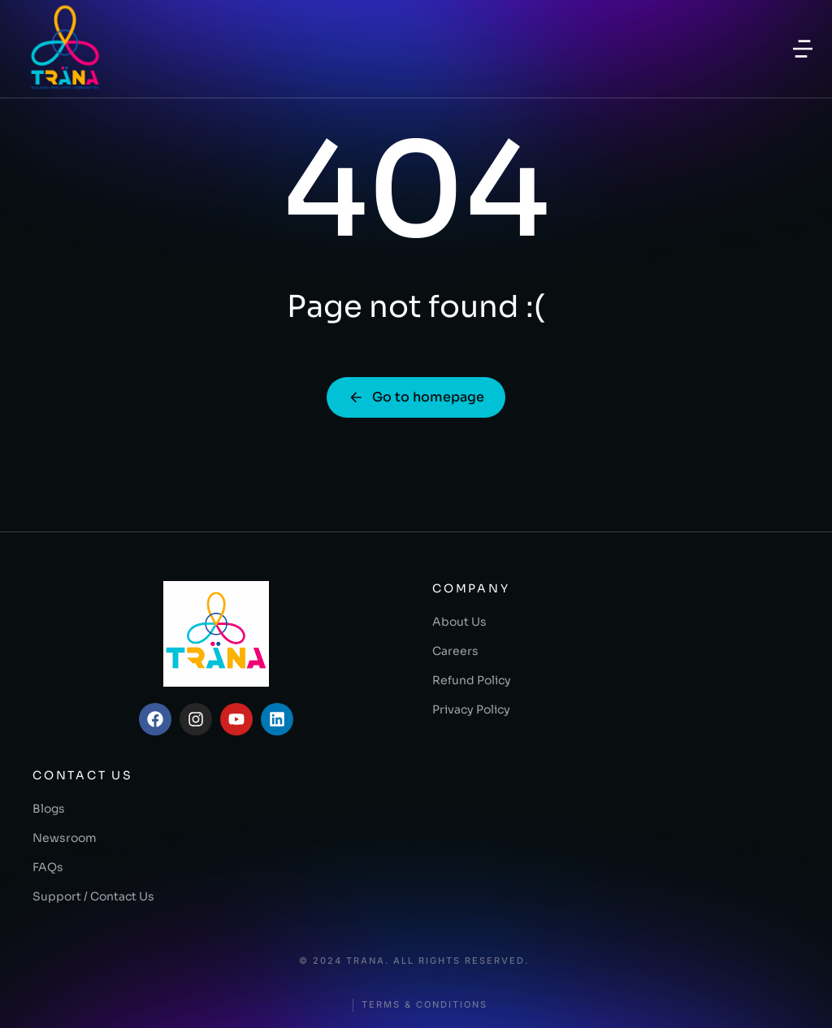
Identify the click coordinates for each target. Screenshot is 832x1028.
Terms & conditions (425, 1005)
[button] (803, 48)
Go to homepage (416, 397)
